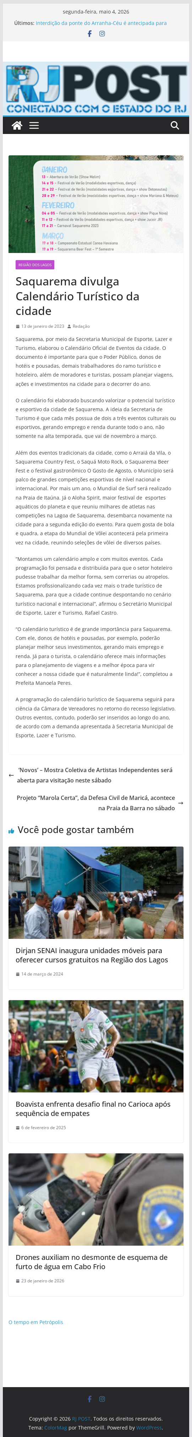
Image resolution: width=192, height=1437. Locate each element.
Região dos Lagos (34, 264)
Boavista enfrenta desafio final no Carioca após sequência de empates (93, 1108)
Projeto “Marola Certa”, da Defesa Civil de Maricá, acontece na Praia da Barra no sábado (100, 803)
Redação (81, 326)
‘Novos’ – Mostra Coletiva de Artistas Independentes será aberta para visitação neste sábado (90, 775)
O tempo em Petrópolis (36, 1322)
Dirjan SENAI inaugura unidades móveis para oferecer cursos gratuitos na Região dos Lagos (92, 955)
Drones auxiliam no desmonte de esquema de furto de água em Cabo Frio (92, 1261)
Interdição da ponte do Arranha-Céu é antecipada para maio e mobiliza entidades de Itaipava (101, 26)
